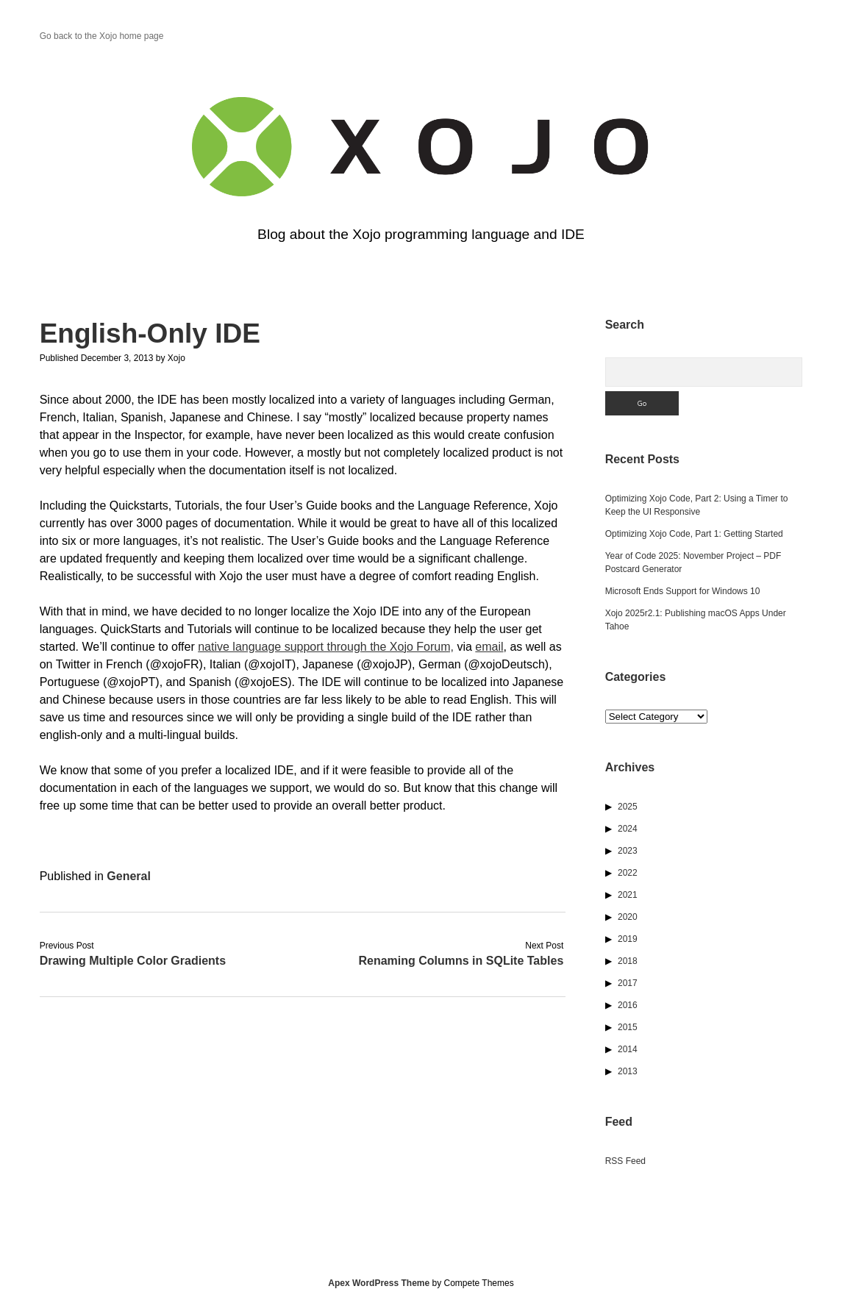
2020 (628, 917)
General (129, 876)
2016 (628, 1005)
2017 (628, 983)
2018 (628, 961)
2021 (628, 895)
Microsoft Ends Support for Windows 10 (682, 591)
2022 (628, 873)
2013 (628, 1071)
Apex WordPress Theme (378, 1283)
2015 (628, 1027)
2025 (628, 806)
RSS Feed (625, 1161)
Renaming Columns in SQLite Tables (460, 960)
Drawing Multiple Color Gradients (133, 960)
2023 (628, 851)
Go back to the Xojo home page (102, 36)
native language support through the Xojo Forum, (326, 646)
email (489, 646)
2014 (628, 1049)
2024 (628, 829)
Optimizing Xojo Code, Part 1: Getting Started (694, 534)
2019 (628, 939)
